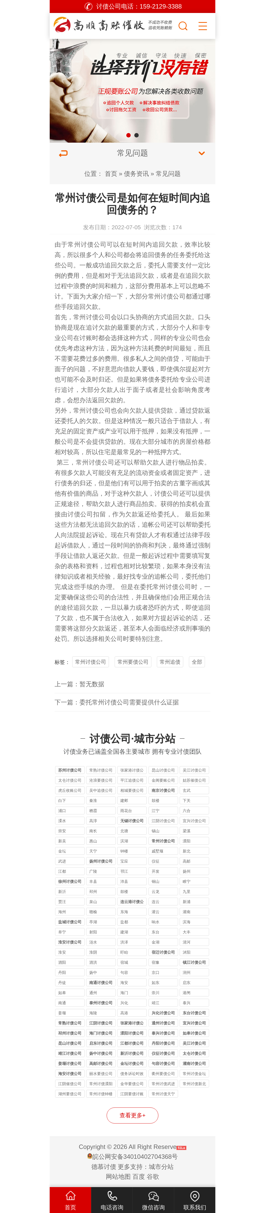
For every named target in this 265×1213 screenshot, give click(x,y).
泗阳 (62, 962)
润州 (186, 972)
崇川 (155, 992)
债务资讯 (136, 173)
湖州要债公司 (70, 1094)
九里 (186, 891)
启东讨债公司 (101, 1043)
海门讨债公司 (101, 1033)
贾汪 (62, 901)
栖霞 (93, 810)
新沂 (62, 891)
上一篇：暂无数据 (79, 684)
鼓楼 (155, 800)
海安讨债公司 (70, 1073)
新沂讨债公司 (132, 1053)
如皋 (62, 992)
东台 (155, 932)
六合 (186, 810)
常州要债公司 (133, 662)
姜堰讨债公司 (70, 1063)
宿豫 (155, 962)
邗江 (124, 871)
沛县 (124, 881)
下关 (186, 800)
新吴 (62, 841)
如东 (155, 982)
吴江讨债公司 (194, 770)
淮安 (62, 952)
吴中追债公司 (101, 790)
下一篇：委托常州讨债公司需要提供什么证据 (117, 702)
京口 (155, 972)
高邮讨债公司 (101, 1063)
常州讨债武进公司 (163, 1084)
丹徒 (62, 982)
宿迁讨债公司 (163, 952)
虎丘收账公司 (70, 790)
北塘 (124, 831)
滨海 (186, 922)
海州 (62, 912)
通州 (93, 992)
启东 (186, 982)
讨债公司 (98, 317)
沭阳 (186, 952)
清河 (186, 942)
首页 (111, 173)
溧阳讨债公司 (132, 1033)
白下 (62, 800)
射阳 (93, 932)
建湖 (124, 932)
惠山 (93, 841)
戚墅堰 (157, 851)
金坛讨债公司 (132, 1063)
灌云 (155, 912)
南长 (93, 831)
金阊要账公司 (163, 780)
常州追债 (170, 662)
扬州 (186, 871)
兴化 (124, 1003)
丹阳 (62, 972)
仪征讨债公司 (163, 1053)
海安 (124, 982)
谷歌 (153, 1176)
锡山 (155, 831)
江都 (62, 871)
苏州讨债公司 (70, 770)
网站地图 (118, 1176)
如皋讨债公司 (194, 1033)
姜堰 (62, 1013)
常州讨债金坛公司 (194, 1074)
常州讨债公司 (87, 244)
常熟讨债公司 (101, 770)
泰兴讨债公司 (163, 1033)
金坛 (62, 851)
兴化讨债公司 (163, 1013)
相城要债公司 (132, 790)
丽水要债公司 (101, 1073)
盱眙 (124, 952)
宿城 (124, 962)
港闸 (186, 992)
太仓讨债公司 (70, 780)
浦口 (62, 810)
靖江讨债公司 (70, 1053)
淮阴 (93, 952)
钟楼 (124, 851)
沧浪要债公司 (101, 780)
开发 (155, 871)
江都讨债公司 (132, 1043)
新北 (186, 851)
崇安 (62, 831)
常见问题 (168, 173)
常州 (79, 317)
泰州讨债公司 (101, 1003)
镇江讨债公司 (194, 962)
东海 (124, 912)
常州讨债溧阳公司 (101, 1084)
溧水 (62, 821)
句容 (124, 972)
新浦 (186, 901)
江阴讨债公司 (163, 821)
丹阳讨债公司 (163, 1043)
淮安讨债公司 (70, 942)
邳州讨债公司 (70, 1033)
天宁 (93, 851)
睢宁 (186, 881)
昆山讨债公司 (163, 770)
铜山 (155, 881)
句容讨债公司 (163, 1063)
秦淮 (93, 800)
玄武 (186, 790)
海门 (124, 992)
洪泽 (124, 942)
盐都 (124, 922)
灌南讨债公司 (194, 1063)
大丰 (186, 932)
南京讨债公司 (163, 790)
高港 (124, 1013)
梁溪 (186, 831)
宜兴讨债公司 (194, 821)
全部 (197, 662)
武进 (62, 861)
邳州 (93, 891)
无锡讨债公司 (132, 821)
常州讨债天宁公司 (163, 1095)
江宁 (155, 810)
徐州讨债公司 (70, 881)
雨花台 (126, 810)
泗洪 (93, 962)
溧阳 (186, 841)
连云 (155, 901)
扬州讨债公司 (101, 861)
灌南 (186, 912)
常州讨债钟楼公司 (101, 1095)
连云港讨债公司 (132, 902)
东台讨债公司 (194, 1013)
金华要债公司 (132, 1084)
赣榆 (93, 912)
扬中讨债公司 (101, 1053)
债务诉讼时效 (132, 1073)
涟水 (93, 942)
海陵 (93, 1013)
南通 (62, 1003)
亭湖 (93, 922)
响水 (155, 922)
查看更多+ (133, 1115)
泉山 (93, 901)
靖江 (155, 1003)
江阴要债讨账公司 (132, 1095)
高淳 (93, 821)
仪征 (155, 861)
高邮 (186, 861)
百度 (138, 1176)
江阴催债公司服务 (70, 1084)
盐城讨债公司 (70, 922)
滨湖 (124, 841)
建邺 (124, 800)
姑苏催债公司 (194, 780)
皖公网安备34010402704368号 (135, 1156)
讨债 (92, 410)
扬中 (93, 972)
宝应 (124, 861)
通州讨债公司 (163, 1023)
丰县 (93, 881)
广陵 (93, 871)
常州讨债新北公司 (194, 1084)
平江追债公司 (132, 780)
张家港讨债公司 (132, 771)
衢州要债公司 (163, 1073)
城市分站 (161, 1166)
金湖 (155, 942)
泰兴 (186, 1003)
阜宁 (62, 932)
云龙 (155, 891)
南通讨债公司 (101, 982)
